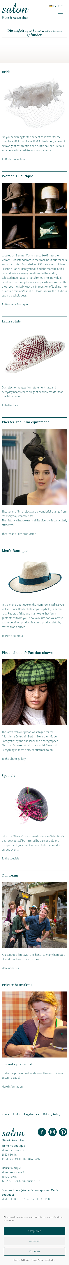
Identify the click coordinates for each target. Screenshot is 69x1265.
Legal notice (50, 1260)
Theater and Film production (19, 534)
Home (5, 1114)
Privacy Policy (37, 1260)
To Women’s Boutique (15, 304)
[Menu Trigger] (62, 15)
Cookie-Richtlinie (21, 1260)
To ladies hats (10, 405)
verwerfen (34, 1241)
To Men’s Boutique (13, 636)
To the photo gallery (14, 758)
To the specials (10, 858)
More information (12, 1086)
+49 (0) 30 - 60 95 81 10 (26, 1181)
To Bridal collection (13, 159)
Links (16, 1114)
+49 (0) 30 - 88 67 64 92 (26, 1159)
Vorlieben (34, 1251)
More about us (10, 968)
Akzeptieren (34, 1231)
